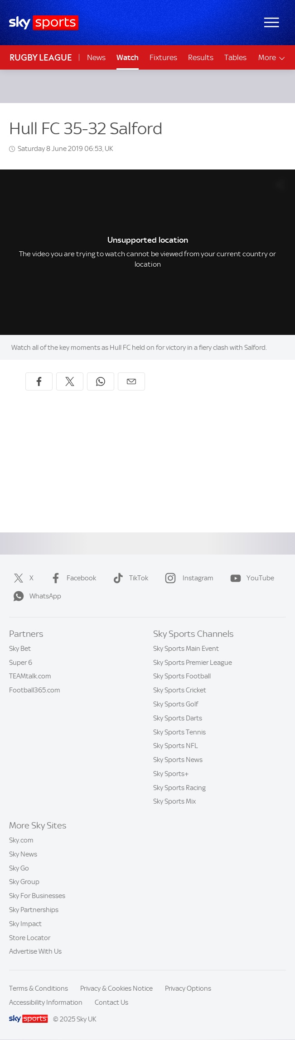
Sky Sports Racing (179, 788)
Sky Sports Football (182, 676)
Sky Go (19, 868)
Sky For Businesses (37, 896)
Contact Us (111, 1002)
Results (200, 57)
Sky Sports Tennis (179, 732)
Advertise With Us (35, 951)
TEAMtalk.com (30, 676)
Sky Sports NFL (175, 746)
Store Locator (29, 938)
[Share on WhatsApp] (100, 381)
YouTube (250, 578)
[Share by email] (131, 381)
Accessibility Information (45, 1002)
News (96, 57)
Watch (127, 57)
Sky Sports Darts (177, 718)
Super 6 (20, 663)
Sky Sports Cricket (179, 690)
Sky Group (24, 882)
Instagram (187, 578)
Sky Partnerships (33, 910)
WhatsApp (35, 596)
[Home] (43, 22)
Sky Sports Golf (175, 704)
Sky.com (21, 840)
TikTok (128, 578)
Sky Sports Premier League (192, 663)
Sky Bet (20, 649)
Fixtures (163, 57)
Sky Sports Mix (174, 801)
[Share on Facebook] (39, 381)
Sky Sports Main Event (186, 649)
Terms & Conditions (38, 988)
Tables (235, 57)
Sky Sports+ (171, 774)
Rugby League (41, 57)
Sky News (23, 854)
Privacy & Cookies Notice (116, 988)
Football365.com (34, 690)
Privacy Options (188, 988)
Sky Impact (25, 924)
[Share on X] (69, 381)
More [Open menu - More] (272, 57)
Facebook (71, 578)
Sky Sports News (178, 760)
